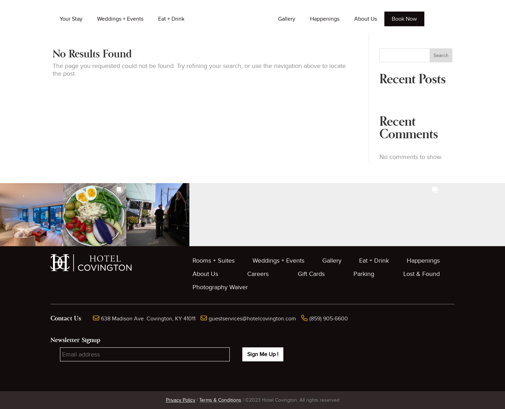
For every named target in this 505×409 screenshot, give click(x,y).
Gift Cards (311, 274)
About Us (365, 18)
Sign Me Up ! (262, 354)
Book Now (404, 18)
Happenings (324, 18)
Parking (364, 274)
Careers (258, 274)
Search (441, 55)
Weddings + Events (120, 18)
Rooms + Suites (214, 260)
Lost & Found (421, 274)
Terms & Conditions (220, 400)
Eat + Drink (171, 18)
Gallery (286, 18)
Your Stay (71, 18)
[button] (31, 214)
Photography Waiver (220, 287)
